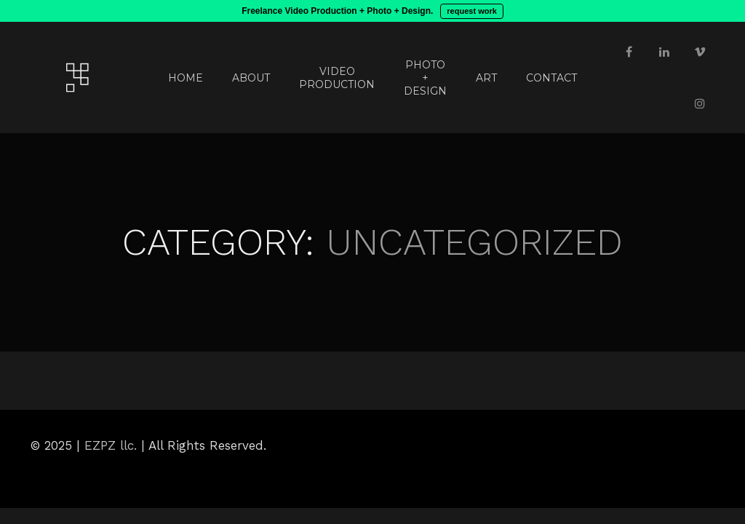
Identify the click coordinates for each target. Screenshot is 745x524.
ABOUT (251, 77)
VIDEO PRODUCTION (337, 78)
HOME (185, 77)
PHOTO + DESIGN (425, 78)
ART (486, 77)
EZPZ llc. (110, 445)
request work (471, 11)
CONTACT (551, 77)
